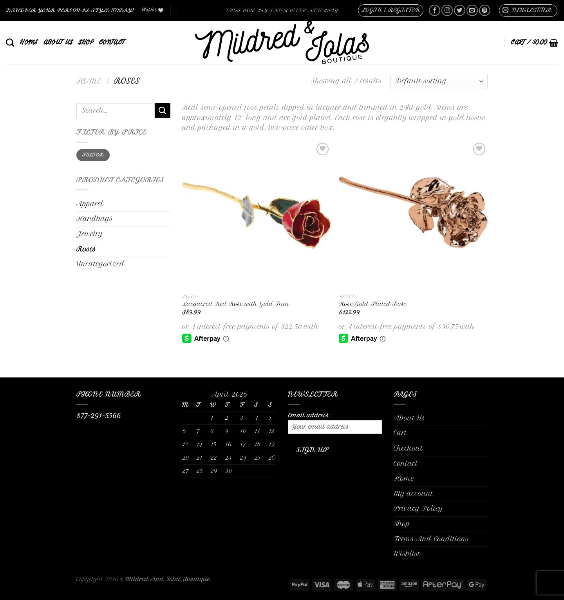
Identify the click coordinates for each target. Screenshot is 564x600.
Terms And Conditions (431, 539)
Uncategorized (100, 264)
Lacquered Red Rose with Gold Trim (235, 303)
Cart (400, 433)
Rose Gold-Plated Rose (373, 303)
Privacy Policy (418, 508)
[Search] (10, 42)
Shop (85, 42)
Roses (86, 249)
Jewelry (89, 234)
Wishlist (407, 554)
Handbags (94, 219)
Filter (92, 155)
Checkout (408, 448)
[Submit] (162, 110)
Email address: (335, 423)
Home (29, 42)
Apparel (89, 204)
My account (413, 494)
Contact (112, 42)
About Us (58, 42)
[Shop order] (439, 81)
